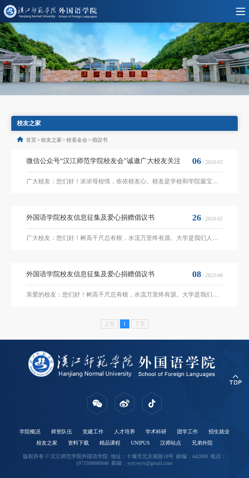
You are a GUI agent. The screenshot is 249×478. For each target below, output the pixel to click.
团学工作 (187, 432)
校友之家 (51, 140)
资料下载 (78, 443)
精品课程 (109, 443)
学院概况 (30, 432)
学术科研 (156, 432)
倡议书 (100, 140)
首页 (31, 140)
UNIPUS (140, 443)
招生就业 (219, 432)
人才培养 (124, 432)
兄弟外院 (202, 443)
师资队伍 (61, 432)
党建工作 (93, 432)
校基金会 (76, 140)
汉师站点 (170, 443)
